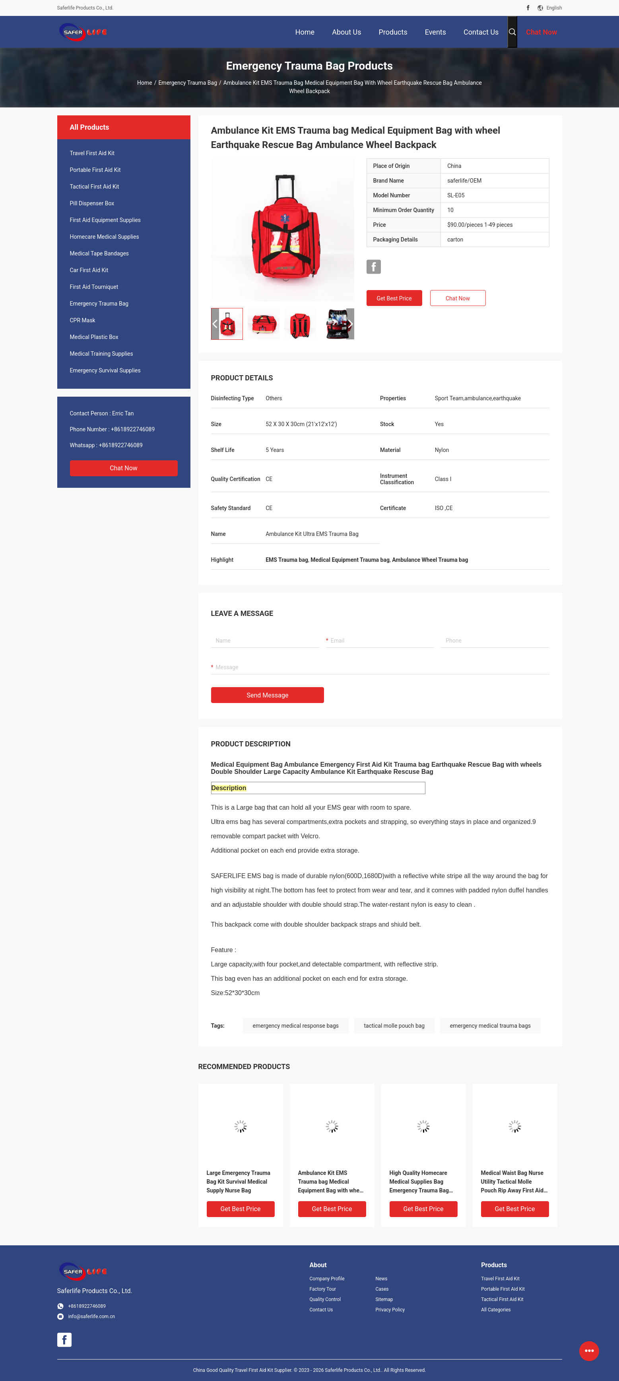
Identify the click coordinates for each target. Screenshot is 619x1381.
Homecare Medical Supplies (104, 237)
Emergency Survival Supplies (105, 370)
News (381, 1279)
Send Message (268, 695)
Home (144, 83)
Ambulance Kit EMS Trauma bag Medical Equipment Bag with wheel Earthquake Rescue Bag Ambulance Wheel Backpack (331, 1182)
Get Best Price (393, 298)
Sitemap (384, 1299)
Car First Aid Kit (89, 270)
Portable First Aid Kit (95, 170)
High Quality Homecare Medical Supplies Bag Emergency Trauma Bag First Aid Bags (419, 1182)
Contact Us (321, 1310)
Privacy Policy (390, 1310)
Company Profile (327, 1279)
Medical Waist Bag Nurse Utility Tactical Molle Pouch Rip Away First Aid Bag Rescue (512, 1182)
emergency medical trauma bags (490, 1026)
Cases (381, 1289)
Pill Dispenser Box (92, 203)
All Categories (495, 1310)
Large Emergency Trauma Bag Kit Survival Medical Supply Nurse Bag (239, 1182)
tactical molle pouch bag (394, 1026)
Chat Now (124, 468)
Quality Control (325, 1299)
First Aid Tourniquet (94, 287)
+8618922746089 (133, 429)
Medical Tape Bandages (99, 253)
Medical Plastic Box (94, 337)
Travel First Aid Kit (92, 153)
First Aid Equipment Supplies (105, 220)
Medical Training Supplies (101, 354)
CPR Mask (82, 320)
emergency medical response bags (296, 1026)
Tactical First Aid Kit (94, 186)
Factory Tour (323, 1289)
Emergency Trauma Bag (187, 83)
